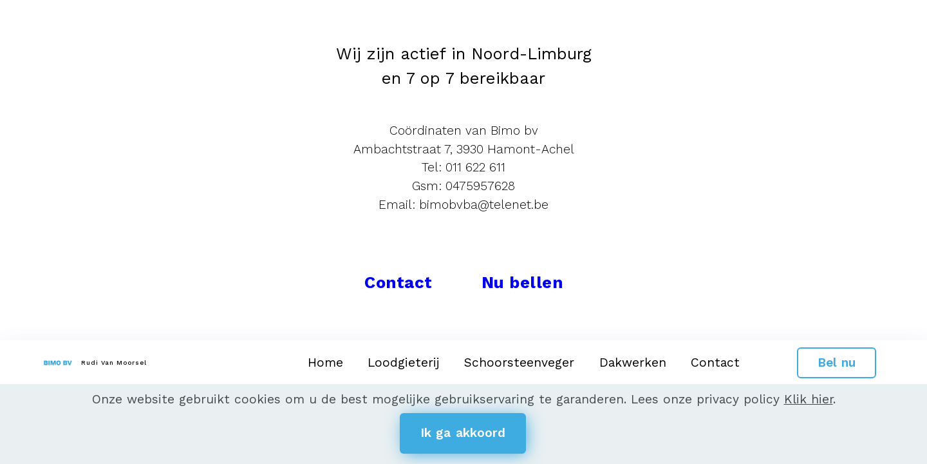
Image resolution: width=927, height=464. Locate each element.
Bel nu (837, 362)
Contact (715, 362)
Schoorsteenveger (519, 362)
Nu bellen (522, 282)
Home (325, 362)
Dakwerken (632, 362)
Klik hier (808, 399)
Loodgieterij (404, 362)
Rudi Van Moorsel (114, 362)
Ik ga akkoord (462, 432)
